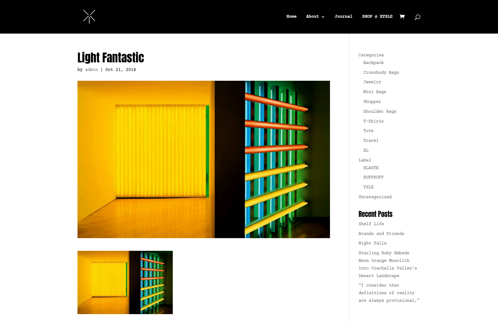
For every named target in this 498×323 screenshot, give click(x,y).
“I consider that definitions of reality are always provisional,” (389, 293)
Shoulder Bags (379, 111)
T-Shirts (373, 121)
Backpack (373, 63)
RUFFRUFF (373, 177)
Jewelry (372, 82)
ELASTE (371, 168)
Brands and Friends (381, 234)
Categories (371, 55)
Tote (368, 131)
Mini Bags (374, 92)
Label (365, 160)
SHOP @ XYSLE (377, 17)
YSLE (368, 187)
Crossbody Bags (381, 72)
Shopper (372, 101)
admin (91, 70)
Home (291, 17)
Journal (344, 17)
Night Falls (373, 243)
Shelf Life (371, 224)
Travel (371, 140)
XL (365, 150)
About (312, 17)
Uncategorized (375, 197)
